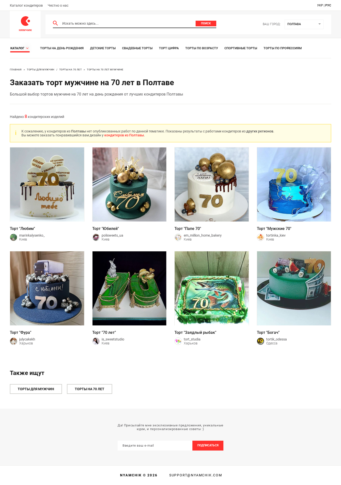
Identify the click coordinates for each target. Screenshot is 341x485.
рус (328, 5)
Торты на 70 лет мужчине (105, 69)
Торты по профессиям (283, 48)
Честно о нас (58, 5)
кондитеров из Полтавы (124, 135)
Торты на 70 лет (70, 69)
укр (320, 5)
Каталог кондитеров (26, 5)
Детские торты (103, 48)
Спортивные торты (240, 48)
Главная (16, 69)
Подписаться (207, 445)
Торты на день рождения (62, 48)
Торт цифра (169, 48)
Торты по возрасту (201, 48)
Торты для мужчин (40, 69)
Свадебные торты (137, 48)
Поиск (206, 23)
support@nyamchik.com (195, 475)
